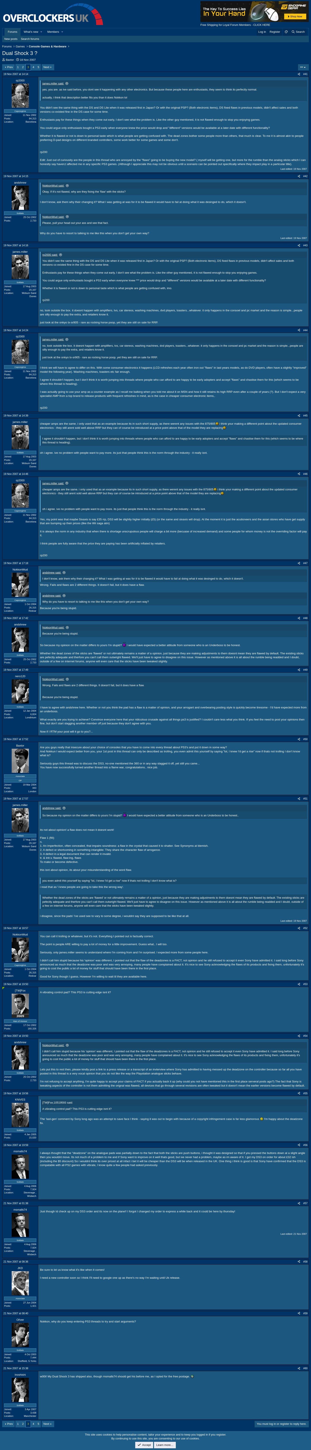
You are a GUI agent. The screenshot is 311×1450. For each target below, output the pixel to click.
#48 (305, 618)
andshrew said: (51, 572)
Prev (10, 67)
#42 (305, 176)
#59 (305, 1313)
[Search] (297, 32)
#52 (305, 928)
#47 (305, 563)
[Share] (299, 74)
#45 (305, 415)
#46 (305, 474)
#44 (305, 330)
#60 (305, 1368)
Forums (12, 31)
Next (46, 67)
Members (53, 31)
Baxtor (10, 59)
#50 (305, 739)
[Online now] (3, 988)
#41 (305, 74)
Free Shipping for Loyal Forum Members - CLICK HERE (235, 25)
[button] (41, 32)
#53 (305, 984)
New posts (10, 39)
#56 (305, 1145)
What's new (31, 31)
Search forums (30, 39)
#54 (305, 1035)
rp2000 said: (50, 254)
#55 (305, 1093)
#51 (305, 798)
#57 (305, 1203)
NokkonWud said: (53, 185)
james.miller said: (53, 83)
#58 (305, 1261)
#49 (305, 669)
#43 (305, 245)
